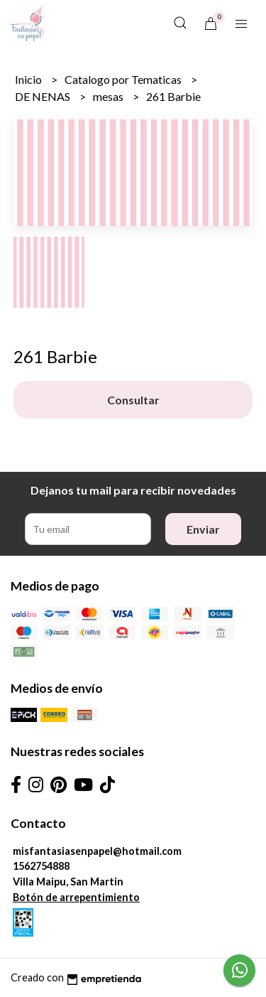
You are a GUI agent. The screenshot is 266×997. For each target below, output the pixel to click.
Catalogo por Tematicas (124, 79)
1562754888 (41, 866)
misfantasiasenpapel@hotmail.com (97, 851)
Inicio (29, 79)
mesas (109, 96)
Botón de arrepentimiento (76, 897)
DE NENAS (43, 96)
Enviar (203, 529)
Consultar (133, 399)
